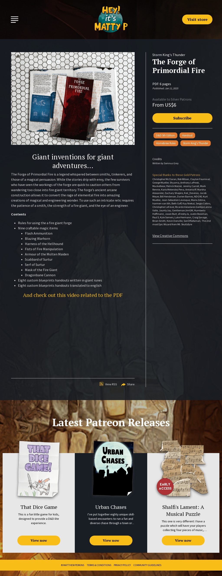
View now (39, 540)
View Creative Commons (170, 235)
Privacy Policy (122, 565)
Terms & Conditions (99, 565)
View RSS (108, 384)
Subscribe (182, 118)
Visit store (197, 19)
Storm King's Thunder (195, 143)
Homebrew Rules (166, 143)
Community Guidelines (147, 565)
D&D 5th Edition (165, 135)
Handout (187, 135)
